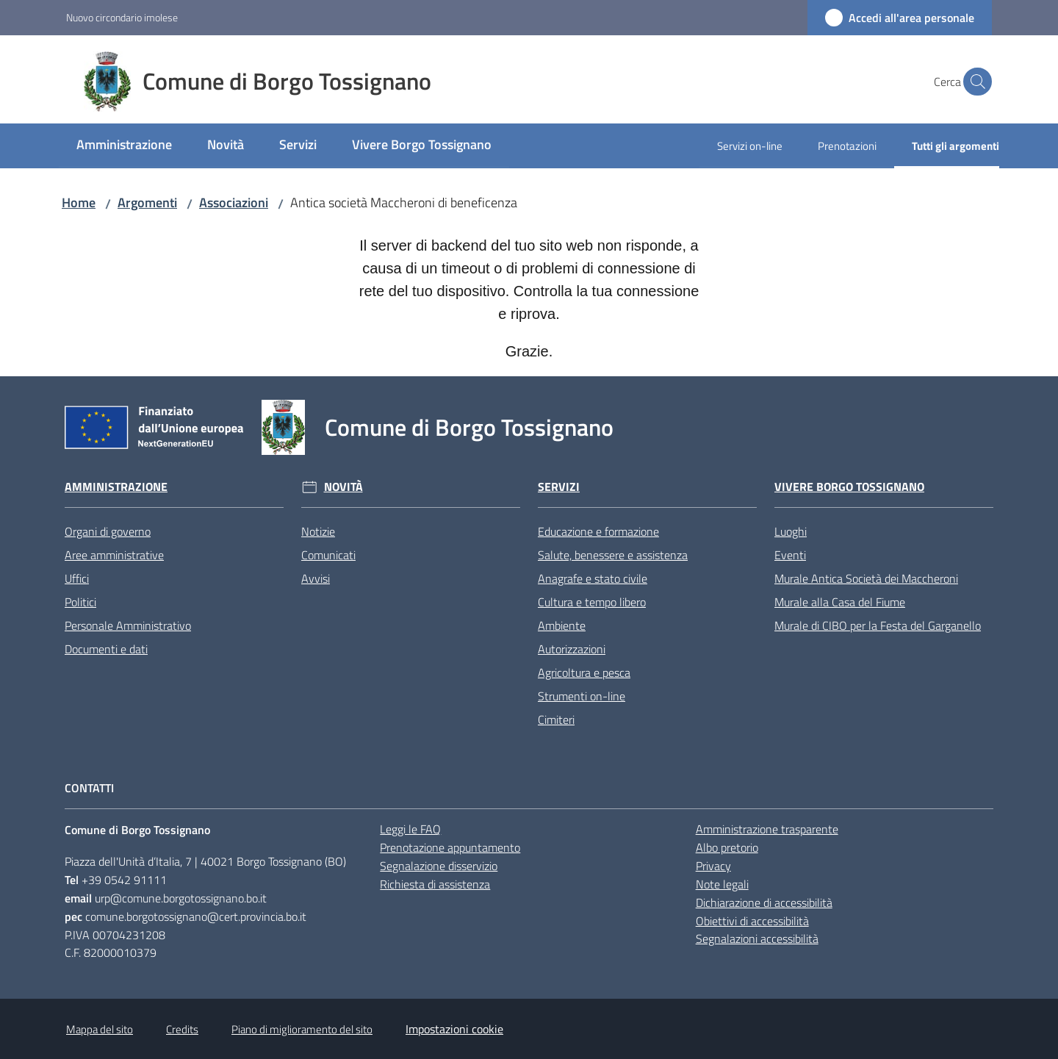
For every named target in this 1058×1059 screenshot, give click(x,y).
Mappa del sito (99, 1029)
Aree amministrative (114, 555)
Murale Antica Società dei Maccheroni (866, 578)
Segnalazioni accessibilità (757, 938)
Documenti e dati (106, 649)
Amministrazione (116, 486)
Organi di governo (108, 531)
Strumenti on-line (581, 696)
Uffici (77, 578)
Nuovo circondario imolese (122, 17)
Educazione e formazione (598, 531)
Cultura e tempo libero (592, 602)
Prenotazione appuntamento (450, 847)
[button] (974, 81)
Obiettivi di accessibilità (752, 921)
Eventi (790, 555)
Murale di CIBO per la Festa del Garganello (877, 625)
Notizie (318, 531)
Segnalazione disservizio (438, 866)
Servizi (559, 486)
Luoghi (790, 531)
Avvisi (315, 578)
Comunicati (328, 555)
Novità (343, 486)
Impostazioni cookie (454, 1029)
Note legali (722, 884)
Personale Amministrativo (128, 625)
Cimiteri (556, 719)
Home (79, 202)
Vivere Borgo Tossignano (849, 486)
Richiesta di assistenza (435, 884)
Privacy (713, 866)
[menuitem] (124, 145)
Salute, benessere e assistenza (613, 555)
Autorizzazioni (571, 649)
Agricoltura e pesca (584, 672)
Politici (80, 602)
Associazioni (233, 202)
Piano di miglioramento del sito (302, 1029)
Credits (182, 1029)
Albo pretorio (727, 847)
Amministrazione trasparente (767, 829)
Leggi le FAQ (410, 829)
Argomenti (147, 202)
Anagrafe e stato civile (592, 578)
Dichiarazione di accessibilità (764, 902)
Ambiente (562, 625)
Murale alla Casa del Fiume (839, 602)
